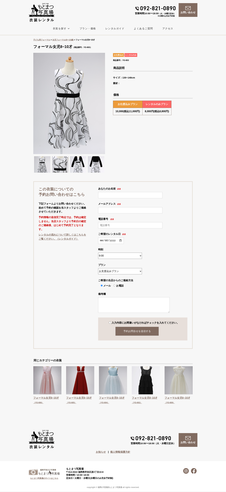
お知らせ (101, 452)
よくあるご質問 (143, 28)
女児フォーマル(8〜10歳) (63, 40)
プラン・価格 (88, 28)
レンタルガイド (115, 28)
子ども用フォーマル (41, 40)
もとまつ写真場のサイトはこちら (44, 479)
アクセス (167, 28)
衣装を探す (61, 28)
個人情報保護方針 (120, 452)
